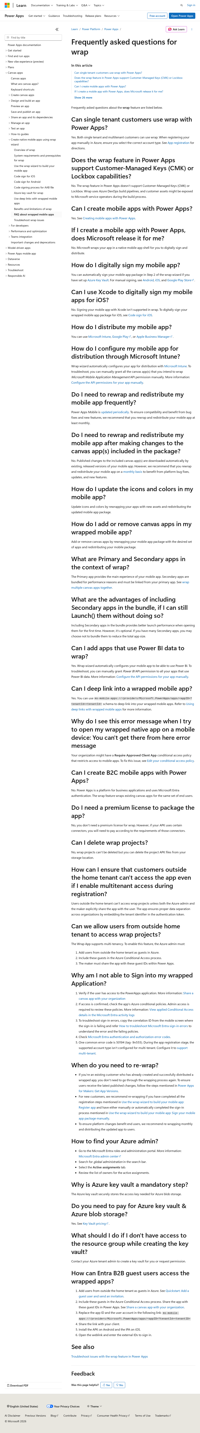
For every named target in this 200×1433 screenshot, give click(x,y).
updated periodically (115, 412)
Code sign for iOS (140, 315)
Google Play (120, 336)
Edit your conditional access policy (170, 761)
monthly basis (132, 471)
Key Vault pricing (94, 1223)
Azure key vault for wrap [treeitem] (28, 193)
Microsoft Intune (99, 336)
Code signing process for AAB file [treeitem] (34, 187)
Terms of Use (142, 1415)
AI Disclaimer (12, 1415)
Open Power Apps (182, 16)
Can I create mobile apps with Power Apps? (100, 86)
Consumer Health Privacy (112, 1415)
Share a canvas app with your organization (155, 1307)
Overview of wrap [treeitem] (24, 150)
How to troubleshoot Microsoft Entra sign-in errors (153, 1026)
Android (148, 280)
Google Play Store (179, 280)
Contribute (69, 1415)
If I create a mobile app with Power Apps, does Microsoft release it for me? (118, 91)
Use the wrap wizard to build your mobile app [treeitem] (34, 168)
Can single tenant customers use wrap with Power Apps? (108, 72)
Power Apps (111, 29)
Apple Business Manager (153, 336)
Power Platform (91, 29)
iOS (157, 280)
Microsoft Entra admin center (98, 1156)
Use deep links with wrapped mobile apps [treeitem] (35, 201)
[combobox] (33, 37)
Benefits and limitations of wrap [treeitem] (33, 209)
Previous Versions (35, 1415)
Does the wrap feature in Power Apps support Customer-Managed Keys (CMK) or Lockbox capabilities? (128, 79)
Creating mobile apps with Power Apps (109, 218)
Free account (157, 16)
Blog (53, 1415)
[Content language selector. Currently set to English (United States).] (22, 1406)
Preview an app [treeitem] (20, 106)
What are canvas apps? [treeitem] (24, 84)
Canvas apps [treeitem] (18, 78)
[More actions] (191, 29)
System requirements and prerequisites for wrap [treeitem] (37, 158)
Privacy (85, 1415)
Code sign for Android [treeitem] (27, 182)
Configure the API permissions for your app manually (107, 382)
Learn (74, 29)
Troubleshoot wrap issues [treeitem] (29, 220)
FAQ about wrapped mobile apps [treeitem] (34, 214)
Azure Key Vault (98, 280)
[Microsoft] (7, 5)
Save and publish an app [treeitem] (25, 112)
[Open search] (182, 5)
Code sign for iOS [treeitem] (24, 176)
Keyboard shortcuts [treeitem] (22, 89)
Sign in (191, 5)
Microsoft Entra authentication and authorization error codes (129, 1037)
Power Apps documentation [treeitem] (24, 45)
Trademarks (162, 1415)
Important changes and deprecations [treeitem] (33, 242)
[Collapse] (57, 29)
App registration (178, 143)
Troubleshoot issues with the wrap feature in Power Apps (109, 1356)
